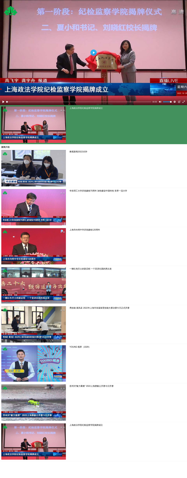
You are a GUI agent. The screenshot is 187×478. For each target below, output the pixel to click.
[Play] (3, 102)
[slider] (78, 102)
